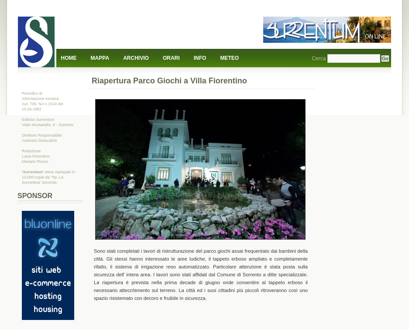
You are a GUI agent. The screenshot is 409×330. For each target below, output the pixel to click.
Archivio (136, 58)
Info (200, 58)
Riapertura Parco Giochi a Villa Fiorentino (169, 80)
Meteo (229, 58)
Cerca (319, 58)
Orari (171, 58)
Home (69, 58)
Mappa (100, 58)
